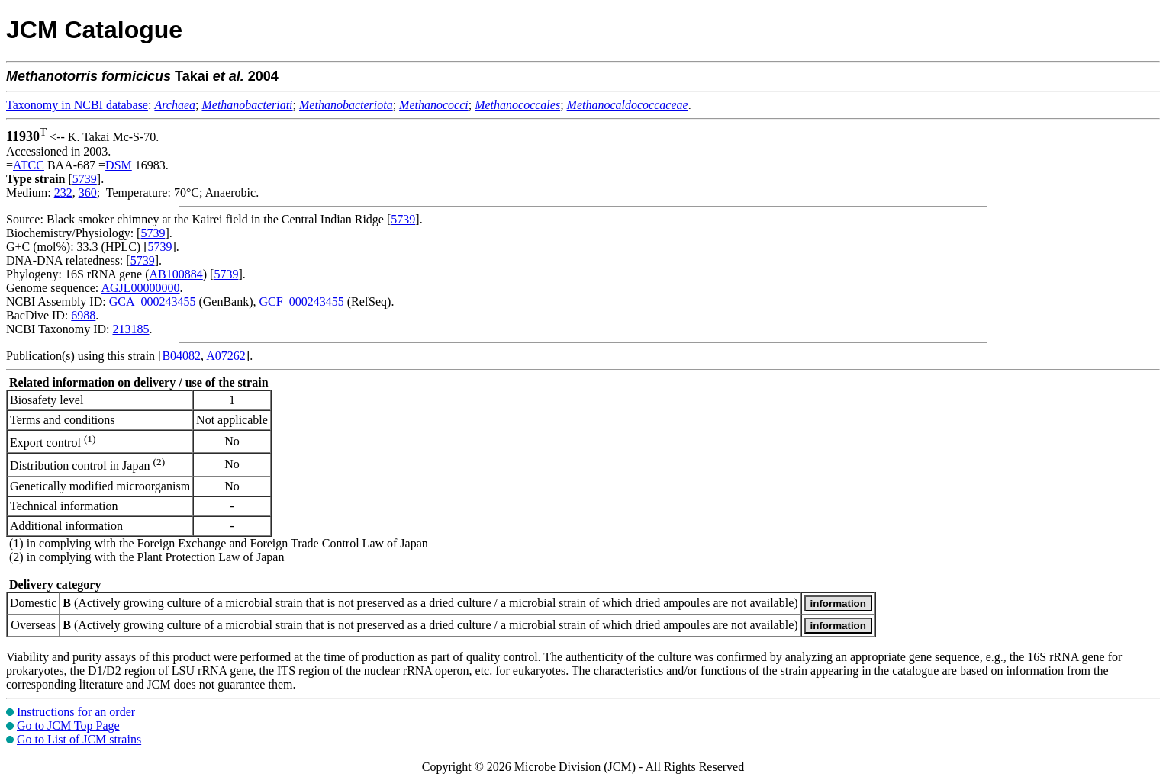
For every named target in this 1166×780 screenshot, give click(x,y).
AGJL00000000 (140, 287)
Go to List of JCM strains (79, 739)
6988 (83, 315)
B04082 (181, 355)
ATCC (28, 165)
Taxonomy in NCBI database (77, 104)
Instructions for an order (76, 711)
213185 (130, 329)
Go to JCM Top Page (68, 725)
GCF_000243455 (301, 301)
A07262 (226, 355)
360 (88, 192)
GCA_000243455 (152, 301)
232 (63, 192)
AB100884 (176, 274)
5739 (84, 178)
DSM (118, 165)
